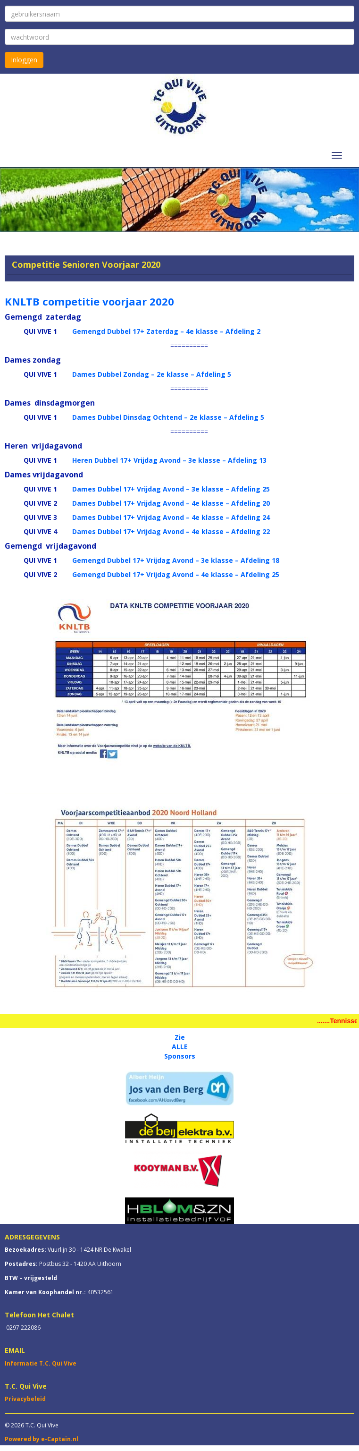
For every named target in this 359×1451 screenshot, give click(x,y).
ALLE (180, 1046)
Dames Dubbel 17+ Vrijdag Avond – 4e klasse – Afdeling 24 (171, 517)
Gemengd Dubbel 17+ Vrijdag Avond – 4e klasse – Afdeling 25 (175, 574)
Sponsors (179, 1056)
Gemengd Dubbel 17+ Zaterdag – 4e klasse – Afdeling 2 (166, 331)
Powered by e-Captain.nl (41, 1439)
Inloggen (24, 59)
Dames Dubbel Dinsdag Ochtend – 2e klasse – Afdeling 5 (168, 417)
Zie (180, 1037)
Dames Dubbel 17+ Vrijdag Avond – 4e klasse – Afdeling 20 (171, 503)
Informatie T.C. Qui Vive (40, 1363)
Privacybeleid (25, 1399)
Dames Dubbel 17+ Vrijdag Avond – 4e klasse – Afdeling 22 (171, 531)
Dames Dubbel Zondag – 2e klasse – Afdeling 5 (151, 374)
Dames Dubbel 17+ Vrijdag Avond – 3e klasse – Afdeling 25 (171, 488)
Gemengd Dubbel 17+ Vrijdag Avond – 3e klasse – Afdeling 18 (175, 560)
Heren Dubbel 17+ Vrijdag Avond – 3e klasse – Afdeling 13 (169, 460)
